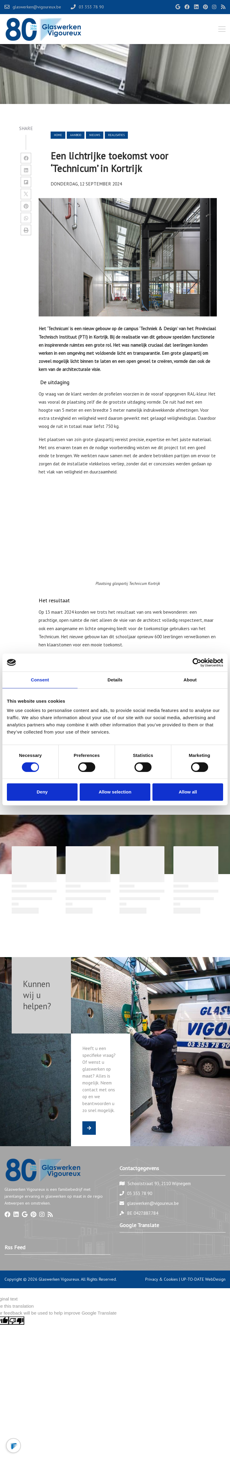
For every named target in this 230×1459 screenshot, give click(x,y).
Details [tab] (115, 679)
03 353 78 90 (139, 1193)
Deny (42, 791)
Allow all (188, 791)
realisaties (116, 135)
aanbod (75, 135)
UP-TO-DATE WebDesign (203, 1279)
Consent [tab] (40, 679)
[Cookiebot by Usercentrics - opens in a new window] (197, 662)
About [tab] (190, 679)
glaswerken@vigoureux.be (153, 1203)
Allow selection (115, 791)
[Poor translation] (16, 1320)
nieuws (94, 135)
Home (58, 135)
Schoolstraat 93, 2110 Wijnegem (159, 1183)
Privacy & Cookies (161, 1279)
